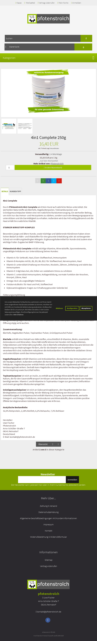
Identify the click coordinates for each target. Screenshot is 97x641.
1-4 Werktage (55, 154)
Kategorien (9, 57)
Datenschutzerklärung (48, 512)
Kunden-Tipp (15, 191)
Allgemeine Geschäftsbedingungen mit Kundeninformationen (48, 518)
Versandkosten (54, 148)
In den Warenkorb (53, 167)
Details (5, 191)
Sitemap (48, 559)
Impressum (48, 524)
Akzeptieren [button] (86, 308)
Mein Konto (62, 2)
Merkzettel (29, 2)
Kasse (18, 2)
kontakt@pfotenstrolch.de (49, 611)
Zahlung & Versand (48, 505)
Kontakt (48, 530)
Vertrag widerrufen (46, 2)
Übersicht (43, 444)
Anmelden (76, 2)
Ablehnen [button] (59, 308)
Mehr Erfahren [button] (18, 315)
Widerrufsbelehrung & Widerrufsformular (48, 536)
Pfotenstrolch (57, 163)
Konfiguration (72, 308)
